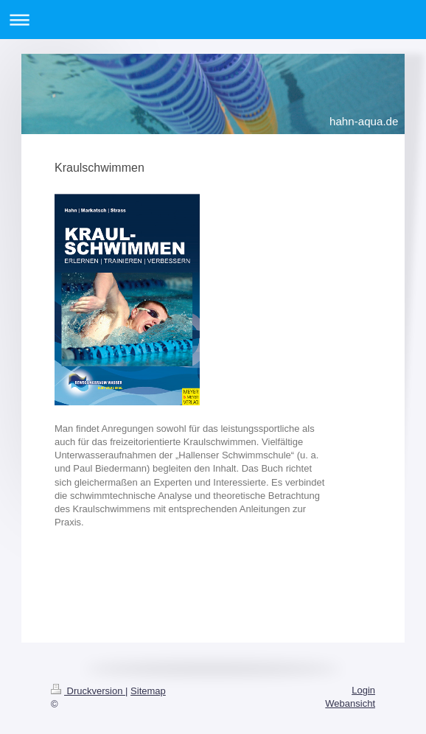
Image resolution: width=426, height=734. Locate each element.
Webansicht (350, 703)
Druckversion (88, 690)
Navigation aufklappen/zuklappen (213, 19)
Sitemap (148, 690)
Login (363, 690)
